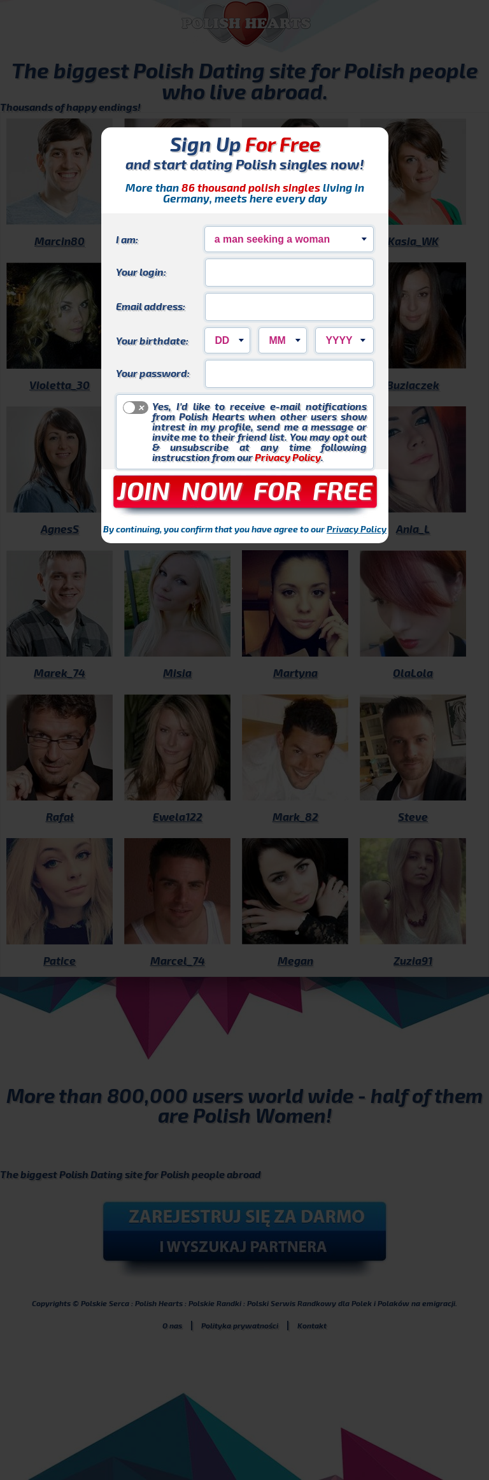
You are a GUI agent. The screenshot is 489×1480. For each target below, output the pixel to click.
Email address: (150, 305)
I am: (127, 239)
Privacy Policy (288, 457)
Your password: (153, 372)
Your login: (141, 271)
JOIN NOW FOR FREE (244, 489)
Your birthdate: (152, 340)
